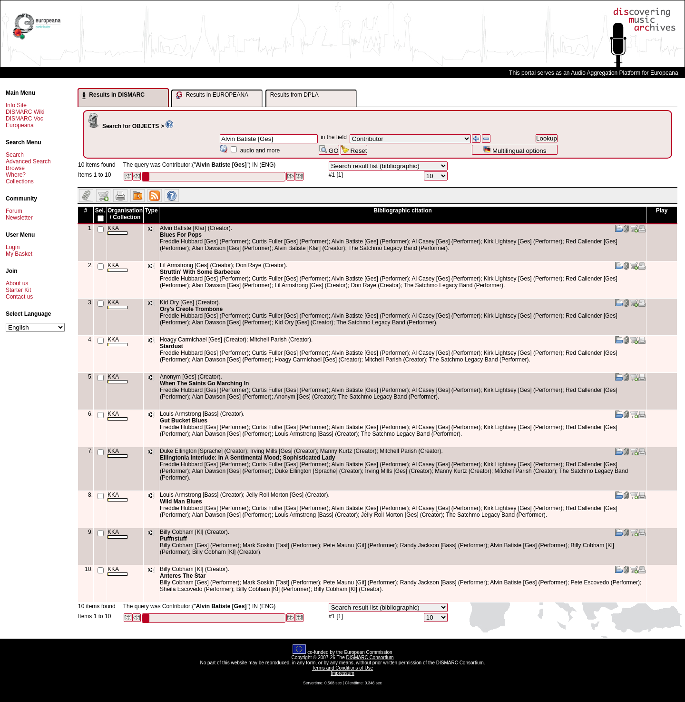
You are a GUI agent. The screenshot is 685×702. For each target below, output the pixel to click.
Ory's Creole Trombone (191, 309)
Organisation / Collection (125, 214)
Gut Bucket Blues (183, 420)
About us (17, 283)
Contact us (19, 296)
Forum (14, 211)
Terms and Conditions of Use (342, 668)
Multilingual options (514, 149)
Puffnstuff (173, 538)
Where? (16, 174)
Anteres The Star (183, 575)
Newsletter (19, 217)
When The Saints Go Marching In (204, 383)
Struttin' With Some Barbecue (200, 272)
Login (13, 247)
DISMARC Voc (24, 118)
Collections (20, 181)
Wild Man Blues (181, 501)
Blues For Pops (181, 234)
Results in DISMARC (113, 95)
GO (328, 149)
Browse (15, 168)
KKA (117, 230)
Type (151, 210)
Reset (354, 149)
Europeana (20, 125)
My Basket (19, 254)
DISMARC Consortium (370, 657)
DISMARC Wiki (25, 112)
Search (15, 154)
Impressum (342, 673)
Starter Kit (18, 290)
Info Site (16, 105)
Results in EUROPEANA (212, 95)
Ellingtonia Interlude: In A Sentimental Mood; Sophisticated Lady (247, 457)
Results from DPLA (294, 94)
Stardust (171, 346)
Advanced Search (28, 161)
